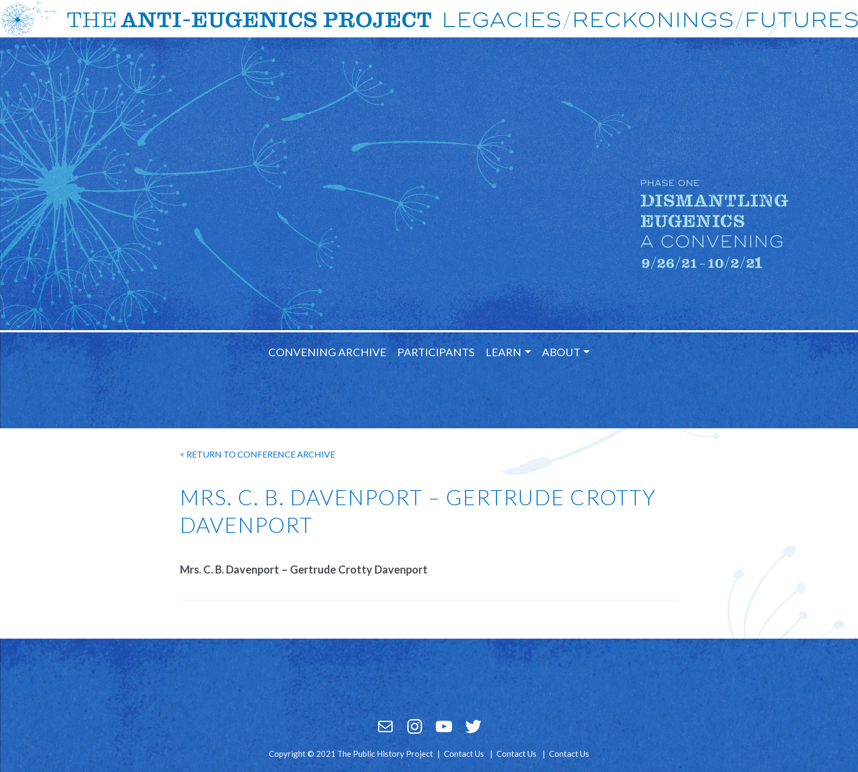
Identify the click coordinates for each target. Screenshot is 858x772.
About (561, 351)
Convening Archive (327, 351)
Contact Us (464, 753)
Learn (503, 351)
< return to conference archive (257, 454)
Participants (436, 351)
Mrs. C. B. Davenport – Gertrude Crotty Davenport (304, 569)
